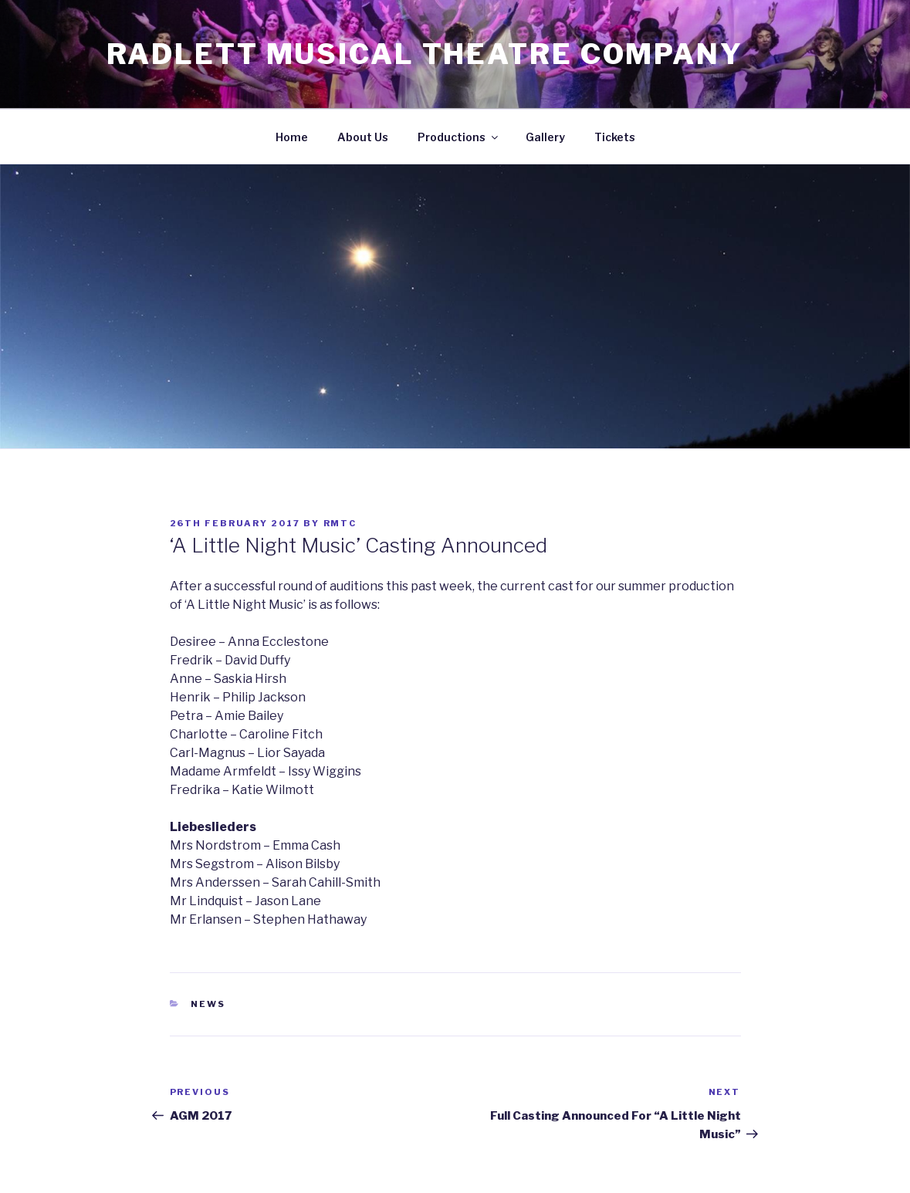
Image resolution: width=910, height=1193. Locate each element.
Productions (459, 137)
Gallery (545, 137)
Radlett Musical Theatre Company (425, 54)
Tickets (614, 137)
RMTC (340, 523)
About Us (362, 137)
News (208, 1004)
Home (292, 137)
